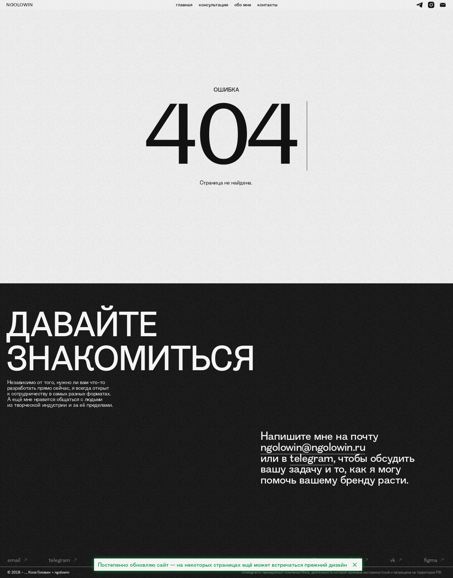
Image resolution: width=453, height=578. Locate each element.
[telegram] (419, 5)
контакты (267, 5)
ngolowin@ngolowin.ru (312, 446)
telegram (311, 457)
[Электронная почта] (443, 5)
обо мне (242, 5)
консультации (213, 5)
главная (184, 5)
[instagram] (431, 5)
